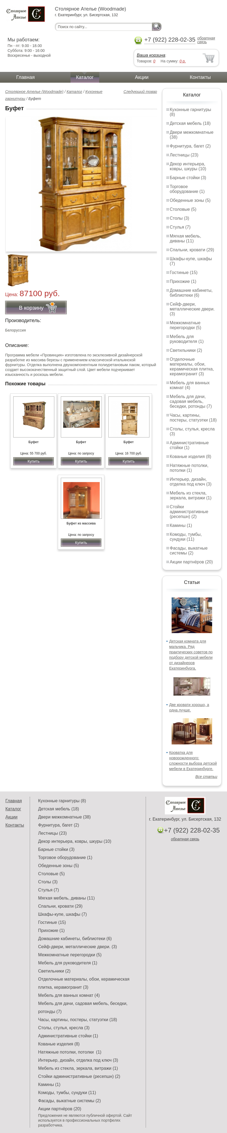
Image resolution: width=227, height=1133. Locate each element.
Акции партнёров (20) (191, 562)
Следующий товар (140, 91)
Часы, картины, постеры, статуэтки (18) (193, 417)
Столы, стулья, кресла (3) (63, 1027)
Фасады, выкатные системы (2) (189, 550)
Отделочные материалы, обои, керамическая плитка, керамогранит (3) (192, 366)
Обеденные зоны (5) (190, 200)
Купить (33, 461)
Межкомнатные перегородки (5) (185, 325)
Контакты (200, 77)
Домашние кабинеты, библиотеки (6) (191, 293)
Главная (25, 77)
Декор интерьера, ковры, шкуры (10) (188, 166)
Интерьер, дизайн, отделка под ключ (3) (191, 481)
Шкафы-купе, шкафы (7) (62, 914)
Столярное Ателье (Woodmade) (34, 91)
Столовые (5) (183, 209)
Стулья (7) (180, 227)
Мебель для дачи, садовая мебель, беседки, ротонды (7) (191, 401)
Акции (141, 77)
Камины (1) (181, 525)
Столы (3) (179, 218)
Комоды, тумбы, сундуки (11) (186, 537)
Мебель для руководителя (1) (186, 339)
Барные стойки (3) (188, 177)
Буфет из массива (81, 523)
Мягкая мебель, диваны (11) (185, 238)
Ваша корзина (151, 55)
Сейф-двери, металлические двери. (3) (192, 309)
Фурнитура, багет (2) (190, 146)
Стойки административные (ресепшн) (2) (189, 511)
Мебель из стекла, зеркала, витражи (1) (191, 495)
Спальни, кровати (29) (192, 250)
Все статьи (206, 776)
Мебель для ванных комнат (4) (190, 385)
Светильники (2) (186, 350)
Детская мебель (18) (190, 123)
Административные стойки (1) (189, 445)
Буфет (33, 442)
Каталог (85, 77)
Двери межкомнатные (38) (64, 817)
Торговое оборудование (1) (187, 189)
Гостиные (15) (184, 272)
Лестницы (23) (184, 155)
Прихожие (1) (183, 281)
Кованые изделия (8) (190, 456)
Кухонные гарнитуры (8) (62, 800)
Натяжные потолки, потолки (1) (189, 468)
